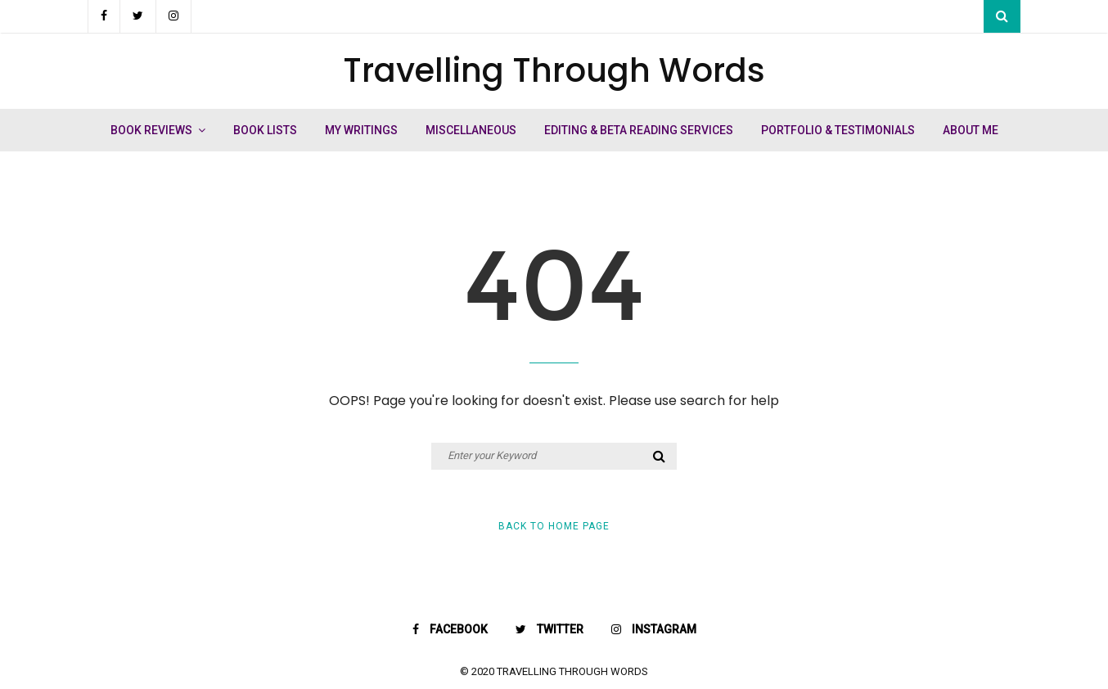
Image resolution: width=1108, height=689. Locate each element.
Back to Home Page (554, 526)
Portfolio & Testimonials (838, 130)
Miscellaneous (471, 130)
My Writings (361, 130)
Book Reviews (151, 130)
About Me (970, 130)
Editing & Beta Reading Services (638, 130)
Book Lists (265, 130)
